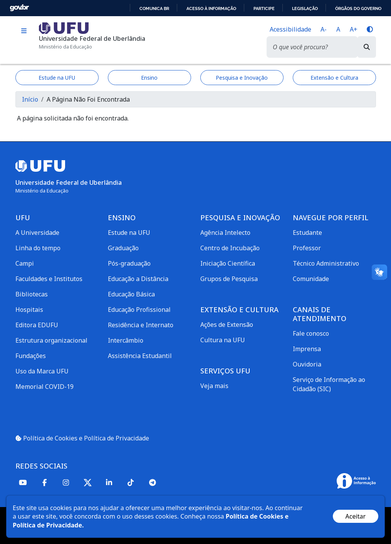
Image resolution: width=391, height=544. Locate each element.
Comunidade (311, 279)
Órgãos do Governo (358, 8)
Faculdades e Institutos (48, 279)
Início (30, 99)
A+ (353, 29)
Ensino (149, 77)
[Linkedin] (109, 482)
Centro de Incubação (230, 248)
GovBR (19, 8)
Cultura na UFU (222, 340)
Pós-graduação (129, 263)
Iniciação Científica (227, 263)
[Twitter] (88, 482)
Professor (307, 248)
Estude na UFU (57, 77)
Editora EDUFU (36, 325)
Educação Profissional (139, 309)
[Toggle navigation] (24, 31)
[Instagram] (66, 482)
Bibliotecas (31, 294)
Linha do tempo (37, 248)
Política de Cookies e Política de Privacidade (82, 438)
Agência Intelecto (225, 232)
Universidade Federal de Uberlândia (92, 38)
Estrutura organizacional (51, 340)
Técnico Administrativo (326, 263)
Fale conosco (311, 333)
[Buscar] (366, 47)
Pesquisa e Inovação (242, 77)
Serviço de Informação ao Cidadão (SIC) (329, 384)
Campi (24, 263)
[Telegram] (152, 482)
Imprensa (307, 349)
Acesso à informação (211, 8)
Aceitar (356, 516)
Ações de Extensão (226, 324)
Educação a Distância (138, 279)
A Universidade (37, 232)
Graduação (123, 248)
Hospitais (29, 309)
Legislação (305, 8)
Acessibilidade (290, 29)
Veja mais (214, 386)
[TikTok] (131, 482)
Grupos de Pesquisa (229, 279)
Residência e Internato (140, 325)
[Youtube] (23, 482)
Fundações (30, 356)
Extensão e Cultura (334, 77)
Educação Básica (131, 294)
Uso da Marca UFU (42, 371)
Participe (264, 8)
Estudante (307, 232)
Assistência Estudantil (140, 356)
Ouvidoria (307, 364)
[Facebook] (44, 482)
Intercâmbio (125, 340)
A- (324, 29)
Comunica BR (154, 8)
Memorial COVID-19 (44, 386)
